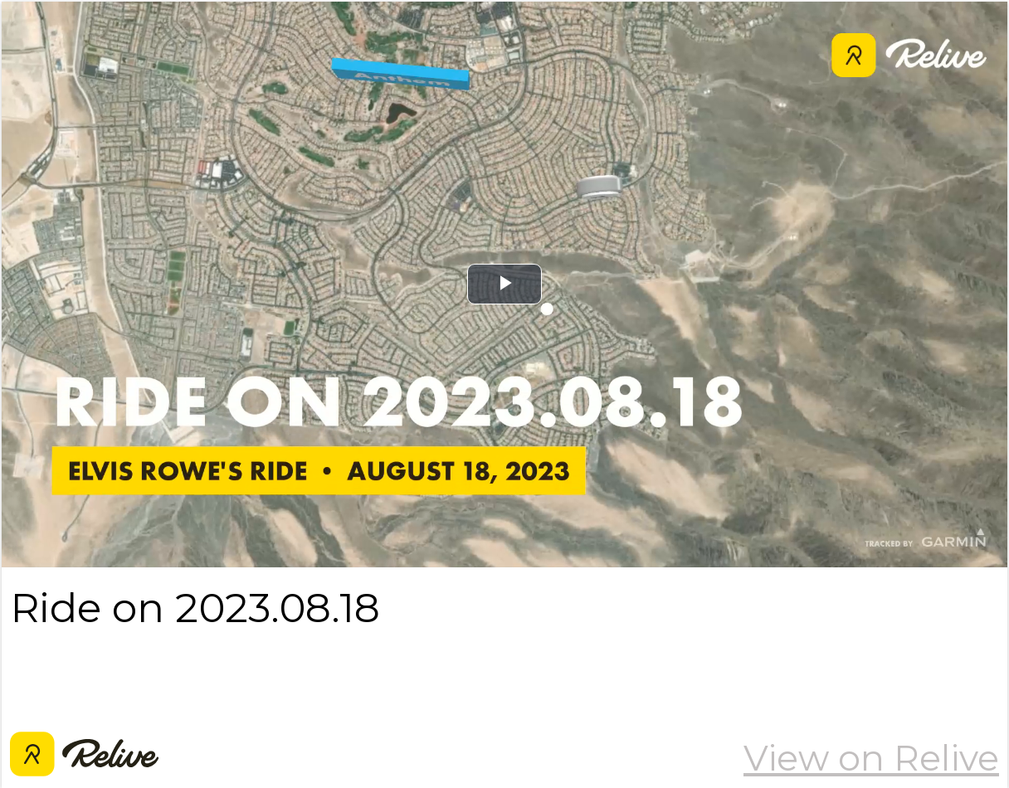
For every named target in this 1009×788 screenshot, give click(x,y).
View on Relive (871, 758)
